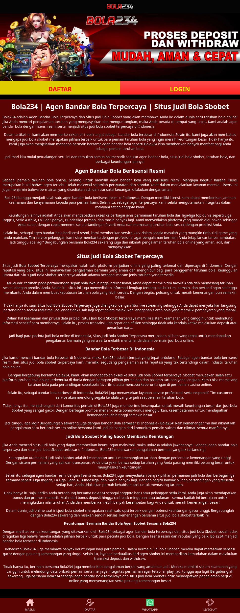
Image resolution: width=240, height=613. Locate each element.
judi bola (185, 156)
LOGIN (180, 89)
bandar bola (128, 134)
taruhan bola (135, 139)
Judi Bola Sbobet (25, 265)
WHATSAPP (150, 605)
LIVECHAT (210, 605)
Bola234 (9, 117)
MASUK (30, 605)
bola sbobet (105, 126)
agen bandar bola (125, 180)
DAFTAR (60, 89)
